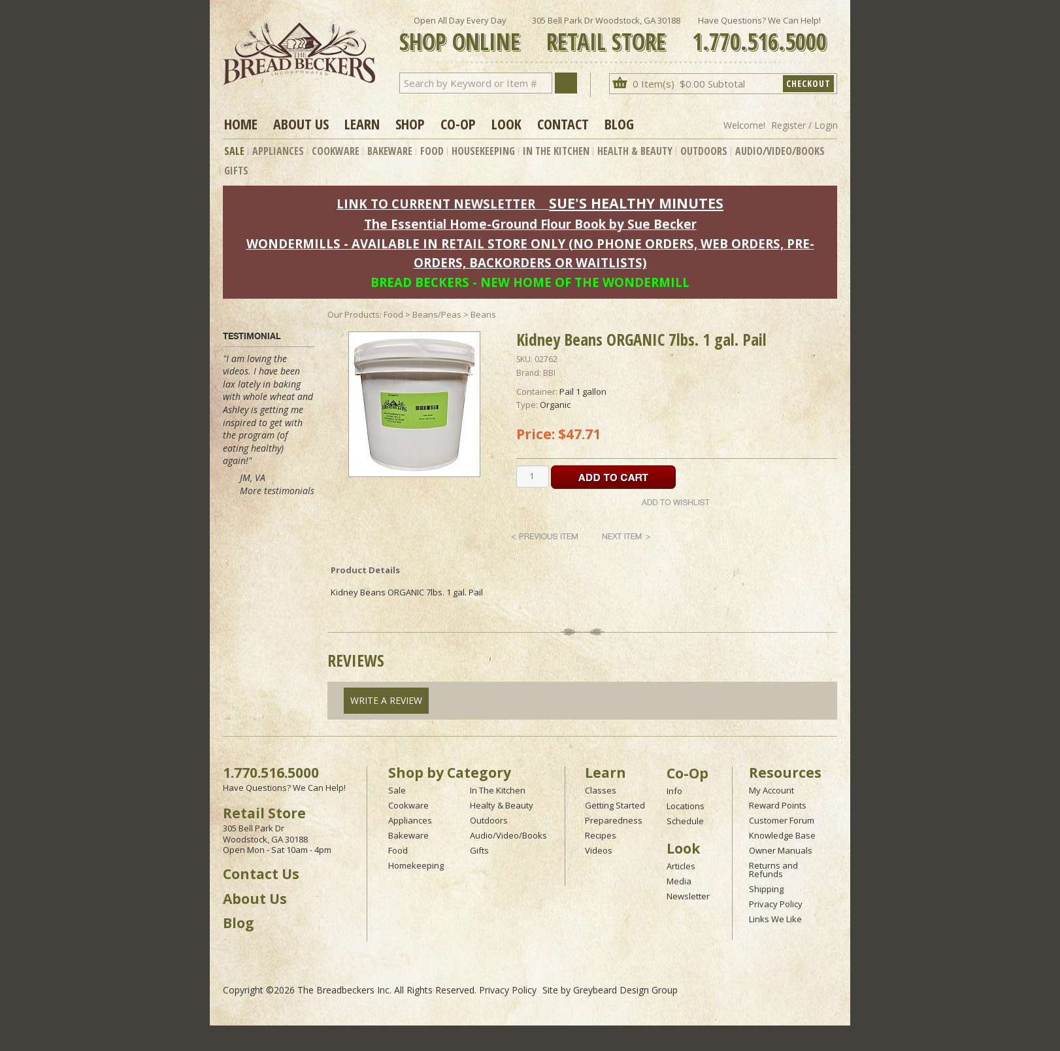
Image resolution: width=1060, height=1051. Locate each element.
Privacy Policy (776, 904)
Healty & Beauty (501, 805)
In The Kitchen (556, 151)
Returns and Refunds (773, 869)
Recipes (600, 835)
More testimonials (277, 490)
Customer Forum (781, 820)
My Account (771, 790)
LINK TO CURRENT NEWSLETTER (436, 203)
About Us (301, 123)
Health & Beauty (634, 151)
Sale (234, 151)
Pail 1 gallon (582, 391)
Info (674, 791)
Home (240, 123)
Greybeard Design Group (625, 990)
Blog (619, 123)
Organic (555, 404)
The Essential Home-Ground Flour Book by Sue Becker (530, 224)
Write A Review (386, 700)
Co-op (458, 123)
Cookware (335, 151)
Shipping (766, 889)
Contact (563, 123)
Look (506, 123)
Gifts (236, 170)
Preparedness (613, 820)
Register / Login (804, 125)
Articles (681, 866)
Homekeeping (416, 865)
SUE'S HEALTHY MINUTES (636, 202)
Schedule (685, 821)
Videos (598, 850)
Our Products (353, 314)
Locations (685, 806)
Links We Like (775, 919)
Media (679, 881)
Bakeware (389, 151)
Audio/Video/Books (780, 151)
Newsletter (688, 896)
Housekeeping (483, 151)
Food (432, 151)
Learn (362, 123)
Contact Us (261, 874)
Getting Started (615, 805)
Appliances (278, 151)
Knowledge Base (782, 835)
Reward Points (777, 805)
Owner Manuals (780, 850)
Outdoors (703, 151)
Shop (410, 123)
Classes (600, 790)
